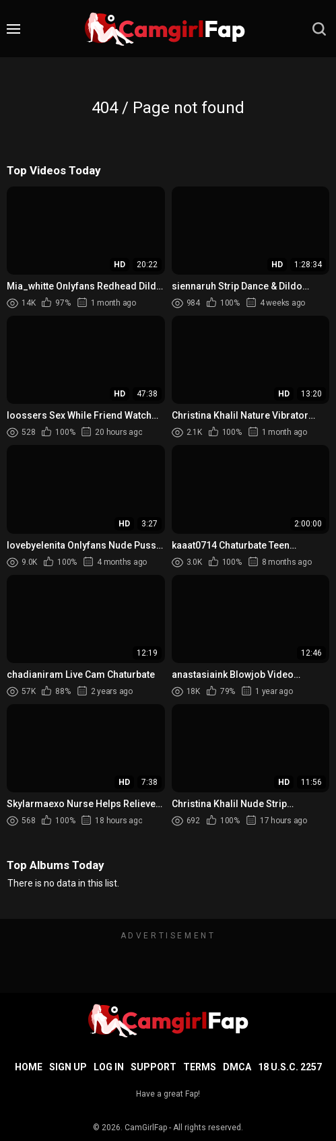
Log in (109, 1067)
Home (28, 1067)
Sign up (68, 1067)
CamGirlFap (146, 1127)
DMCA (237, 1067)
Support (153, 1067)
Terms (199, 1067)
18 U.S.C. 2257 (290, 1067)
